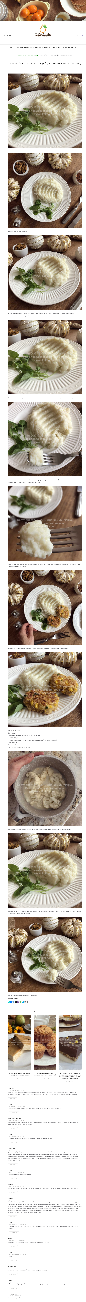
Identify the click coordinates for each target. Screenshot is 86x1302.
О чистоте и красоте (59, 47)
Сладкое (38, 47)
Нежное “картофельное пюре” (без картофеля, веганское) (44, 63)
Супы (10, 47)
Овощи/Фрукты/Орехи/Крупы (31, 55)
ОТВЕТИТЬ (12, 1099)
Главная (19, 55)
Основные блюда (26, 47)
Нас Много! (72, 47)
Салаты (16, 47)
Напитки (47, 47)
